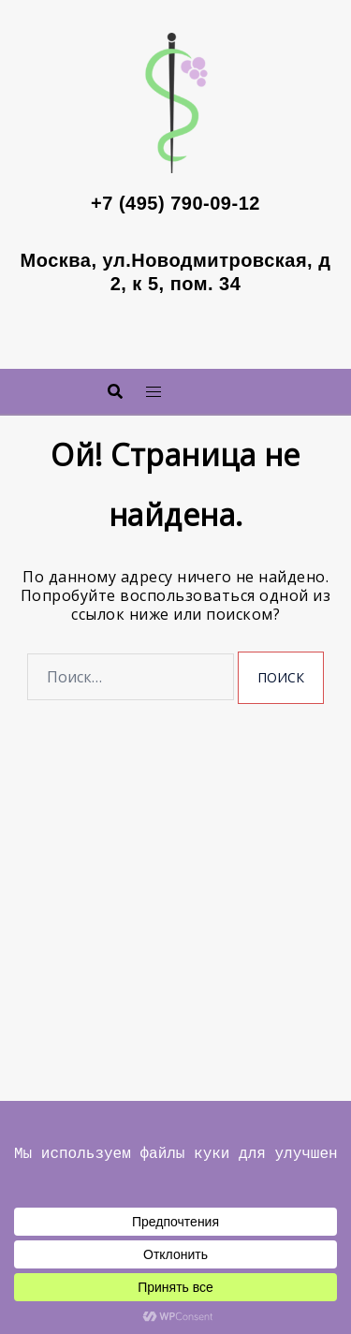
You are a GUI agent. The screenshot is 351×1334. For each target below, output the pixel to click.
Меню (202, 386)
